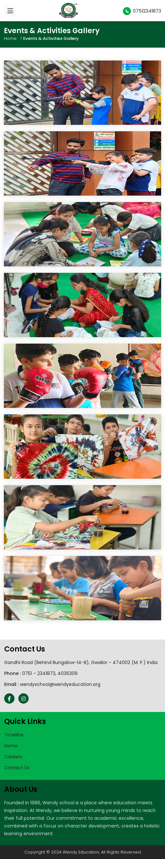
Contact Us (17, 767)
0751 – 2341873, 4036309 (50, 673)
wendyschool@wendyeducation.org (60, 684)
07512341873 (142, 11)
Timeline (13, 735)
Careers (13, 756)
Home (10, 38)
